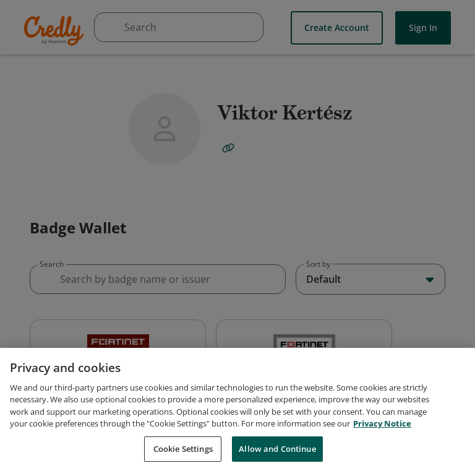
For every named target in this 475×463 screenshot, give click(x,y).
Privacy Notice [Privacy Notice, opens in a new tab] (382, 447)
